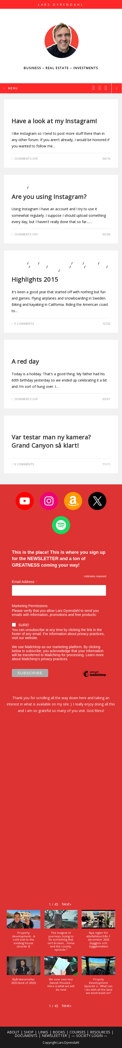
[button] (66, 904)
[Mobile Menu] (11, 88)
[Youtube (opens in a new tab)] (106, 88)
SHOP (29, 1032)
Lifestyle (19, 188)
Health (91, 263)
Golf (77, 263)
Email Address (25, 581)
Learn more (95, 655)
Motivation (59, 267)
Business (19, 263)
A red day (25, 361)
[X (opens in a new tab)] (93, 88)
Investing (20, 267)
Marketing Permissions (30, 606)
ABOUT (13, 1032)
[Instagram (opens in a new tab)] (100, 88)
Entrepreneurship (55, 263)
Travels (66, 271)
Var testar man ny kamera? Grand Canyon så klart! (51, 441)
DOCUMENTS (26, 1035)
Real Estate (96, 267)
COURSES (77, 1032)
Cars (33, 263)
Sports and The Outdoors (34, 271)
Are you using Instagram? (49, 196)
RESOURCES (100, 1032)
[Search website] (116, 88)
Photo (17, 112)
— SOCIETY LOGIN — (89, 1035)
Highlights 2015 (35, 279)
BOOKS (59, 1032)
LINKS (43, 1032)
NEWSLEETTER (54, 1035)
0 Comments (24, 323)
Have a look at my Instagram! (54, 121)
